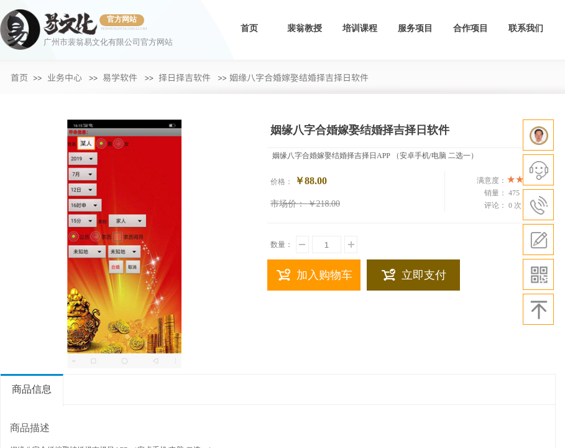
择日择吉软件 (184, 77)
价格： (281, 181)
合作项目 (470, 28)
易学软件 (120, 77)
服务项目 (415, 28)
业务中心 (64, 77)
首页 (249, 28)
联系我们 (525, 28)
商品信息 (32, 389)
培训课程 (359, 28)
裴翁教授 (304, 28)
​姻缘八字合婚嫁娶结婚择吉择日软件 (299, 77)
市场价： (287, 203)
